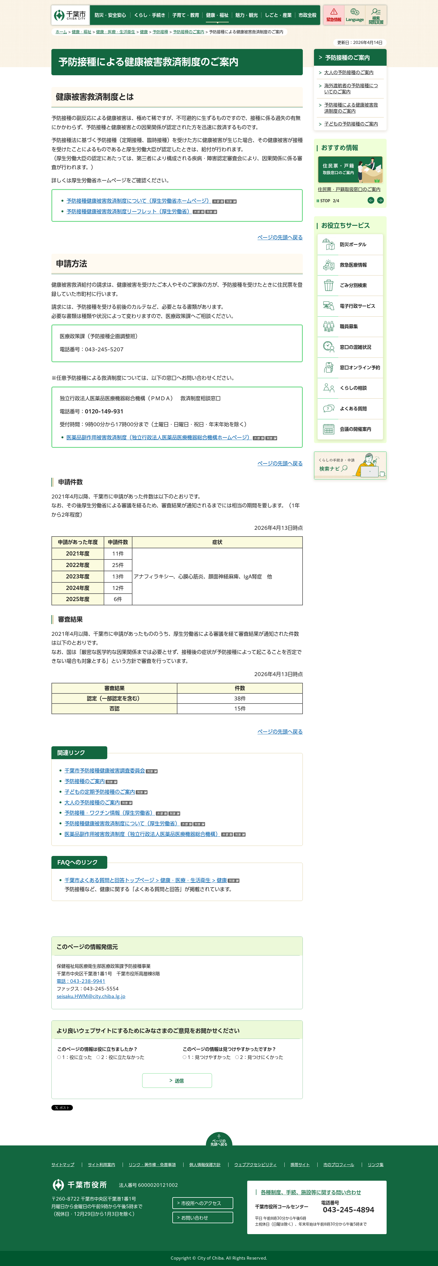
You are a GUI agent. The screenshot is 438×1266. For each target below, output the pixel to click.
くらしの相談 (353, 388)
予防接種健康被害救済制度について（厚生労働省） (135, 823)
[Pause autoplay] (323, 200)
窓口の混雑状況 (355, 347)
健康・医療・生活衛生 (115, 32)
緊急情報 (334, 20)
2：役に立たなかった (122, 1057)
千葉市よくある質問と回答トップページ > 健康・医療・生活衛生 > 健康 (152, 880)
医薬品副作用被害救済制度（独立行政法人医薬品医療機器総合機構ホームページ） (171, 437)
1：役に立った (77, 1057)
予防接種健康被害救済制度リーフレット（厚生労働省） (141, 211)
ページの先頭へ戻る (280, 237)
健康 (144, 32)
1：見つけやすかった (209, 1057)
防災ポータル (353, 244)
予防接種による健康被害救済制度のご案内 (351, 108)
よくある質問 (353, 408)
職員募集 (349, 326)
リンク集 (376, 1165)
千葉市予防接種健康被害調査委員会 (111, 770)
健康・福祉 (81, 32)
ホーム (61, 32)
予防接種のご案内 (188, 32)
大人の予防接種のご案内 (98, 802)
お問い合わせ (194, 1218)
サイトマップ (62, 1165)
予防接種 (160, 32)
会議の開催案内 (355, 429)
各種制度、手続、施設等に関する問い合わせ (311, 1192)
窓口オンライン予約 (360, 367)
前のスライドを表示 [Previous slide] (371, 200)
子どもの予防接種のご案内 (351, 124)
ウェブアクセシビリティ (255, 1165)
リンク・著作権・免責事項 (152, 1165)
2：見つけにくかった (261, 1057)
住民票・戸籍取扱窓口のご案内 (349, 189)
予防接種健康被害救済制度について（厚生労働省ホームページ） (151, 200)
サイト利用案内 (101, 1165)
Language (355, 20)
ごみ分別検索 (353, 285)
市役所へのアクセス (201, 1203)
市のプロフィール (338, 1165)
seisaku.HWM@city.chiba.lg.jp (91, 996)
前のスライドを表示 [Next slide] (380, 200)
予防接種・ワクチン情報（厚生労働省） (122, 812)
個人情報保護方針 (205, 1165)
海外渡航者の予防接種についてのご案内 (351, 88)
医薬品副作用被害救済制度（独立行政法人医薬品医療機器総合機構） (155, 834)
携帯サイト (300, 1165)
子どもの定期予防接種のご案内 (106, 791)
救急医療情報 (353, 265)
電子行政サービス (357, 306)
